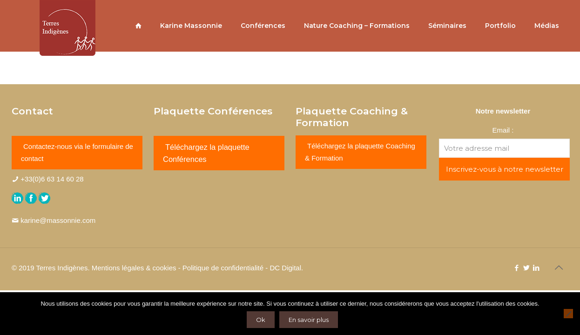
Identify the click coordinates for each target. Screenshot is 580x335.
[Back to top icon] (558, 267)
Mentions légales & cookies (134, 268)
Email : (503, 130)
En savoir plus (309, 319)
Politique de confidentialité (222, 268)
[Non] (568, 313)
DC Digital (285, 268)
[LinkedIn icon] (536, 268)
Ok (260, 319)
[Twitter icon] (526, 268)
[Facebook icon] (516, 268)
